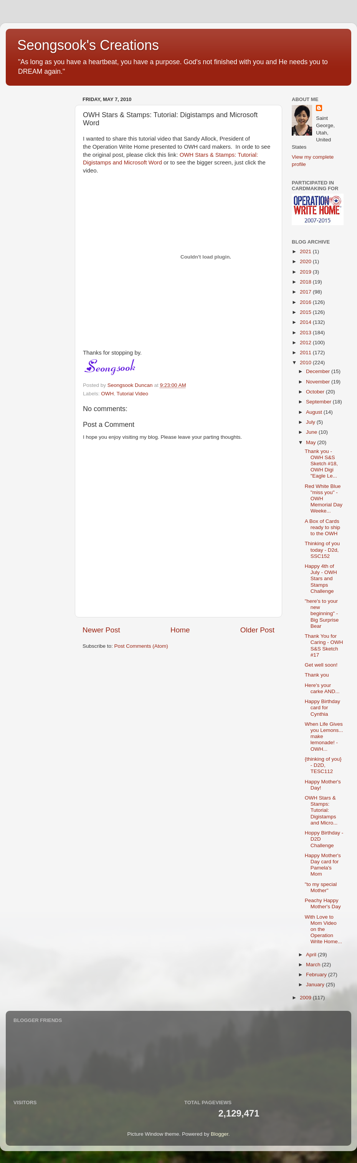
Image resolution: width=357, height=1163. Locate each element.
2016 (306, 302)
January (316, 984)
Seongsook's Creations (88, 45)
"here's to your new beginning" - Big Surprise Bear (322, 613)
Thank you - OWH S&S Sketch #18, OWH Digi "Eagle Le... (321, 463)
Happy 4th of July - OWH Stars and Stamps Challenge (321, 578)
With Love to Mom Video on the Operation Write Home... (323, 929)
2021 (306, 251)
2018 (306, 282)
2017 (306, 292)
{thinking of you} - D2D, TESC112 (323, 765)
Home (180, 630)
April (312, 954)
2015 (306, 312)
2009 (306, 997)
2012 (306, 342)
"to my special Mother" (321, 887)
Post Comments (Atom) (141, 646)
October (316, 392)
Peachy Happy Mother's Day (323, 903)
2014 (306, 322)
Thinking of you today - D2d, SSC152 (322, 550)
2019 (306, 272)
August (315, 412)
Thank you (317, 675)
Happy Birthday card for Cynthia (322, 707)
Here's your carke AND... (322, 688)
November (318, 382)
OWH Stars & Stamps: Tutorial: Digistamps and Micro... (321, 810)
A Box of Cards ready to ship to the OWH (322, 527)
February (317, 974)
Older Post (257, 630)
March (314, 964)
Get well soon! (321, 665)
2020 (306, 261)
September (319, 402)
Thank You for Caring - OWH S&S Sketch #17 (324, 645)
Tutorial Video (133, 394)
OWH (107, 394)
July (311, 422)
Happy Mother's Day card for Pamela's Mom (323, 865)
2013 (306, 332)
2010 (306, 362)
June (312, 432)
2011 (306, 352)
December (318, 371)
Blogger (219, 1134)
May (311, 442)
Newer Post (101, 630)
